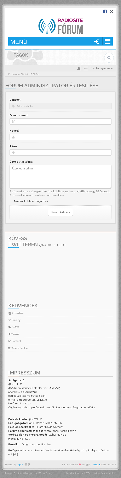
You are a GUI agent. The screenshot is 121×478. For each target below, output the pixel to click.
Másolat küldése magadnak (31, 201)
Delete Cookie (18, 348)
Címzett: (15, 99)
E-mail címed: (19, 115)
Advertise (15, 313)
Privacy (14, 320)
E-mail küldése (60, 212)
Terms (13, 334)
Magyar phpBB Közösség (38, 473)
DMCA (13, 327)
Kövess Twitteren (36, 241)
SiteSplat (96, 464)
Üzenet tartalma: (21, 161)
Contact (14, 341)
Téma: (14, 146)
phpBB (20, 464)
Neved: (14, 130)
